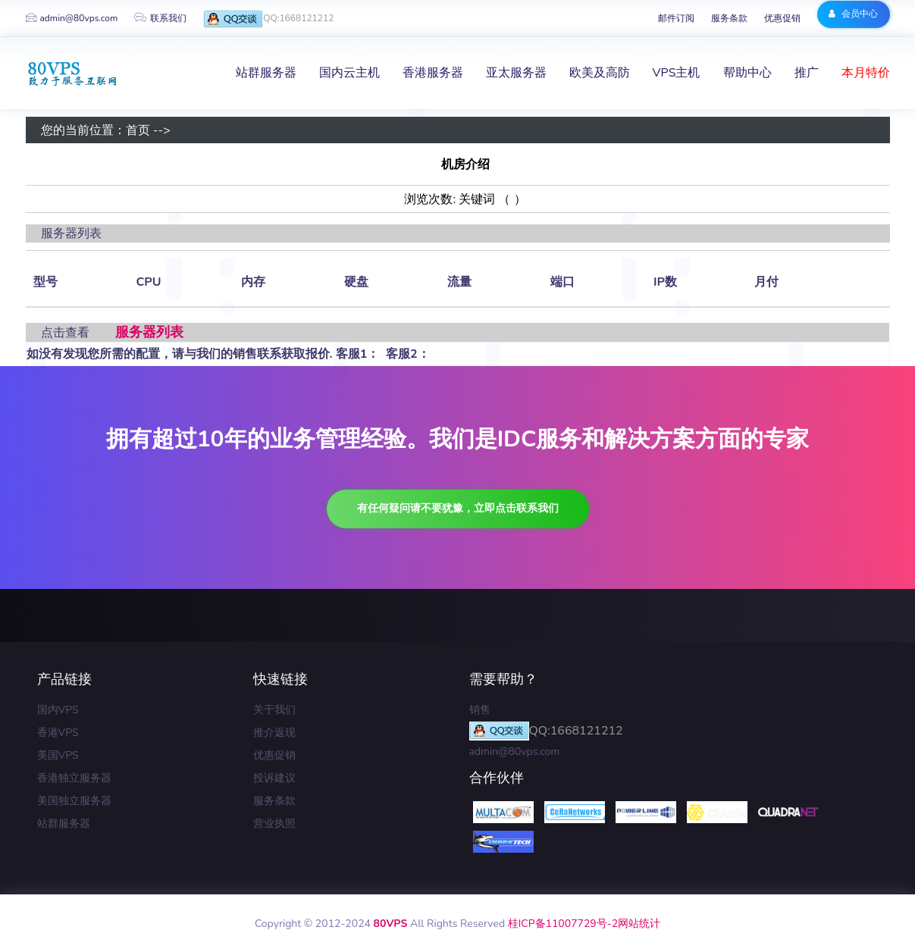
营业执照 (274, 823)
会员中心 (853, 14)
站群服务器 (63, 823)
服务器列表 (149, 332)
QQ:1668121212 (268, 19)
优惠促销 (782, 18)
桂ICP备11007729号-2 (563, 923)
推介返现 (274, 732)
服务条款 (729, 18)
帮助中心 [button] (747, 72)
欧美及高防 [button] (599, 72)
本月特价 (865, 72)
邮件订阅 (676, 18)
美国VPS (58, 755)
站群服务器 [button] (266, 72)
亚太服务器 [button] (516, 72)
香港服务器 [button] (433, 72)
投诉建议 (274, 778)
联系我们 (160, 18)
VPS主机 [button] (676, 72)
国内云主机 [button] (349, 72)
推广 (806, 72)
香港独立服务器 (74, 778)
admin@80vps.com (72, 18)
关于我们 (274, 710)
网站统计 (639, 923)
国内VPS (58, 710)
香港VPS (58, 732)
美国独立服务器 (74, 801)
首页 (138, 130)
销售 (479, 710)
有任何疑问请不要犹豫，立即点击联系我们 (458, 508)
